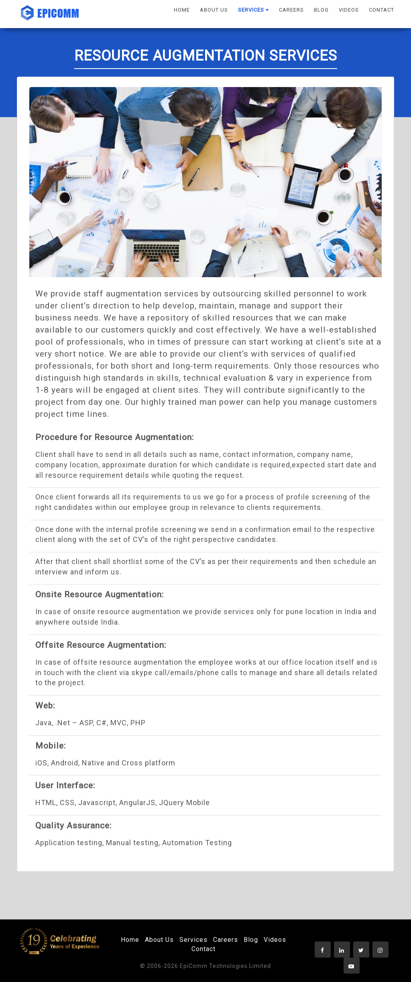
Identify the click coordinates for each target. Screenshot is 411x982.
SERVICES (253, 10)
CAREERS (291, 10)
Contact (203, 949)
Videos (275, 939)
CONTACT (381, 10)
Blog (251, 939)
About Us (159, 939)
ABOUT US (214, 10)
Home (130, 939)
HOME (182, 10)
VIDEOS (349, 10)
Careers (225, 939)
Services (193, 939)
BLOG (321, 10)
